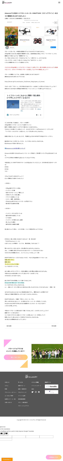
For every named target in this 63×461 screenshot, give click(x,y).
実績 (6, 389)
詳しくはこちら (16, 357)
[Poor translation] (5, 433)
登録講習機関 (21, 399)
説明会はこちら (53, 457)
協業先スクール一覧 (10, 399)
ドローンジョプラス (23, 406)
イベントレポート (36, 385)
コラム (6, 385)
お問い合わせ (8, 402)
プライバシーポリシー (11, 392)
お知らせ (7, 382)
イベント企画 (21, 395)
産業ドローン (21, 385)
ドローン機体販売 (23, 402)
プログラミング (22, 392)
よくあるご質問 (9, 395)
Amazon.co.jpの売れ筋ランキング (15, 148)
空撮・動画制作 (22, 389)
